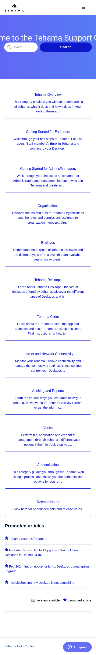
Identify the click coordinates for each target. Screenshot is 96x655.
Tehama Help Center (19, 646)
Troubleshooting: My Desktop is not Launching (41, 582)
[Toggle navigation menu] (83, 7)
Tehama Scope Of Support (28, 538)
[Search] (21, 47)
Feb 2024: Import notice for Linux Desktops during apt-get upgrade (47, 569)
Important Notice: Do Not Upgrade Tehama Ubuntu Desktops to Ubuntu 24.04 (43, 552)
